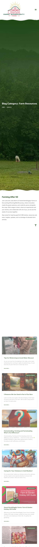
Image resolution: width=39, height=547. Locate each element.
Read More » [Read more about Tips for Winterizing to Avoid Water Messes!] (6, 497)
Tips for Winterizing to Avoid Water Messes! (19, 487)
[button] (35, 9)
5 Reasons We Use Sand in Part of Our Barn (18, 524)
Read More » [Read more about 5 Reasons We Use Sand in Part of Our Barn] (6, 534)
